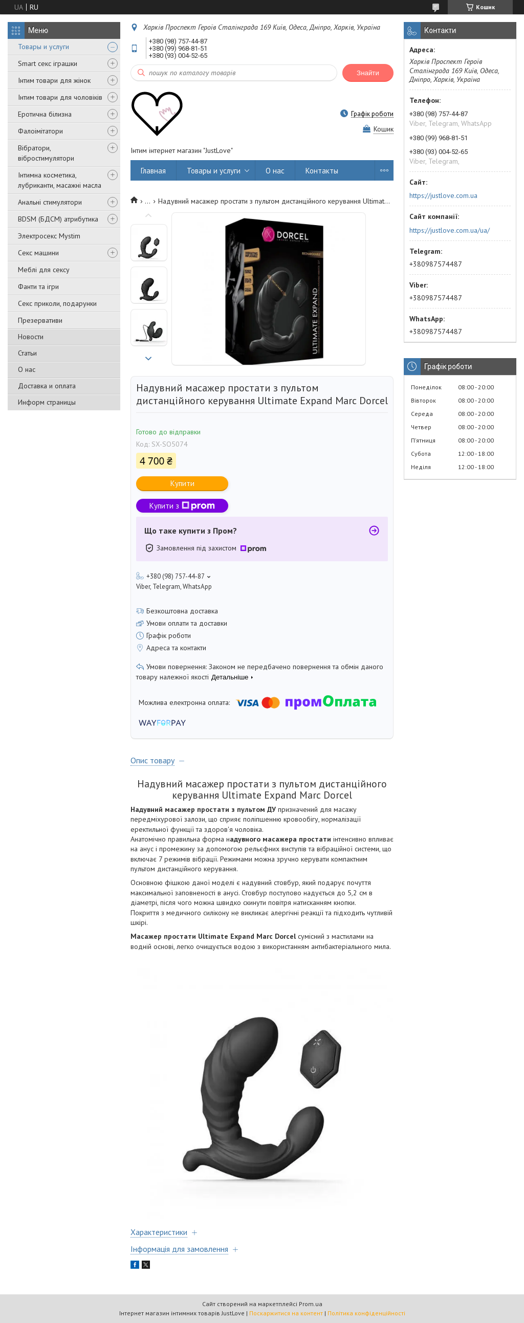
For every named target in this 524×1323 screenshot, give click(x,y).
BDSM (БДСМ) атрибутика (58, 219)
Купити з (182, 506)
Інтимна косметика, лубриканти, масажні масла (59, 180)
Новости (30, 336)
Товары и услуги (43, 46)
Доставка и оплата (47, 385)
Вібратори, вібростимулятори (46, 153)
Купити (182, 483)
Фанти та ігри (38, 286)
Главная (153, 170)
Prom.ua (310, 1304)
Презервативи (40, 320)
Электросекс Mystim (49, 235)
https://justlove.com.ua (443, 195)
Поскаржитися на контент (286, 1313)
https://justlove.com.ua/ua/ (449, 230)
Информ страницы (47, 402)
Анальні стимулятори (50, 202)
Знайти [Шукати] (368, 73)
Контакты (321, 170)
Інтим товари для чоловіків (60, 97)
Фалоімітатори (40, 131)
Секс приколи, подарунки (57, 303)
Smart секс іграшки (47, 63)
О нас (26, 369)
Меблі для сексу (44, 269)
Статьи (27, 353)
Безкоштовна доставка (182, 610)
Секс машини (38, 252)
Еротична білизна (45, 114)
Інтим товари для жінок (54, 80)
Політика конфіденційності (366, 1313)
